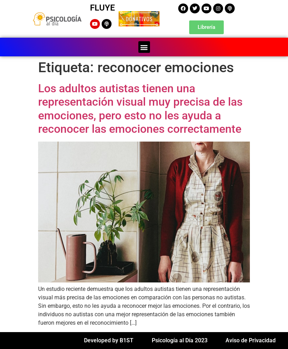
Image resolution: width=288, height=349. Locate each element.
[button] (144, 47)
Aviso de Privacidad (251, 340)
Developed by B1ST (108, 340)
